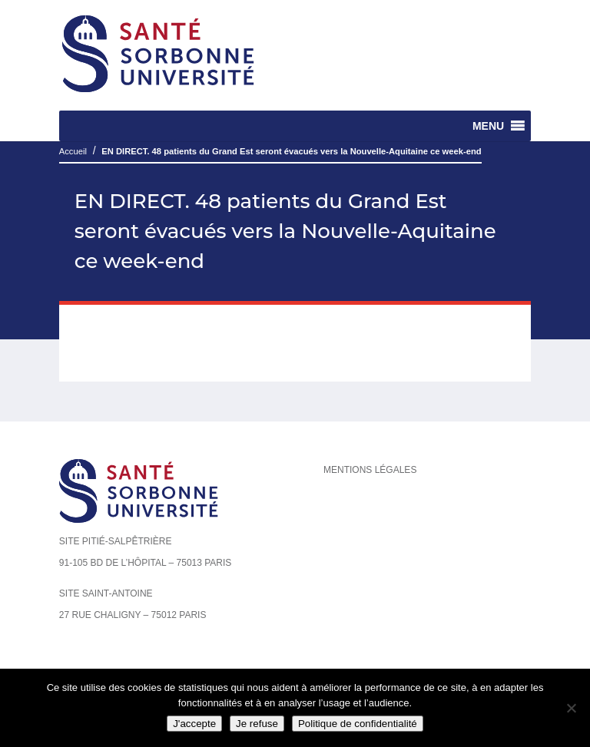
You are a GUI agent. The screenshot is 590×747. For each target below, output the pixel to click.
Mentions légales (369, 469)
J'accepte (194, 723)
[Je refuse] (570, 708)
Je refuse (257, 723)
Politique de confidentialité (357, 723)
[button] (488, 126)
